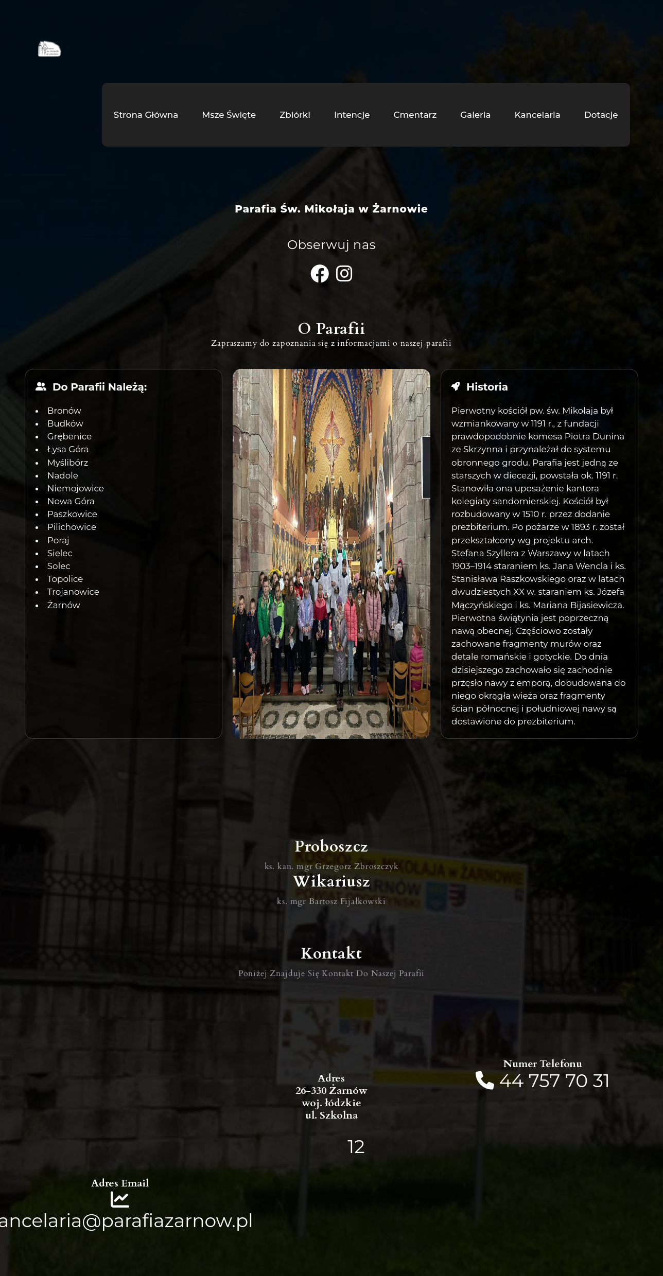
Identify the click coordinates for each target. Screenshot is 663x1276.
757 (545, 1080)
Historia (487, 387)
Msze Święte (229, 115)
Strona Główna (146, 115)
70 (576, 1080)
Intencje (352, 115)
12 (355, 1146)
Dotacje (601, 115)
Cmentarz (415, 115)
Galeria (475, 115)
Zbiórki (295, 115)
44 (514, 1080)
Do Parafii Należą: (100, 387)
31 (601, 1080)
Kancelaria (538, 115)
